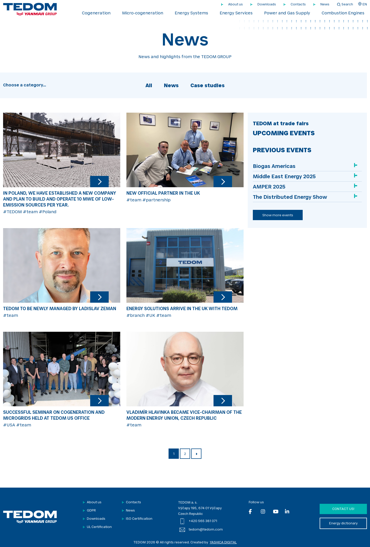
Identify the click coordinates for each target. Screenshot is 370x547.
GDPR (91, 510)
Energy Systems (191, 13)
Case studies (207, 85)
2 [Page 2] (185, 454)
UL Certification (99, 527)
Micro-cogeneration (142, 13)
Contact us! (343, 509)
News (324, 4)
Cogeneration (96, 13)
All (148, 85)
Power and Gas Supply (287, 13)
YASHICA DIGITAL (223, 542)
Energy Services (236, 13)
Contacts (298, 4)
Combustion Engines (343, 13)
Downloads (266, 4)
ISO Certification (139, 519)
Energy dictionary (343, 523)
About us (235, 4)
